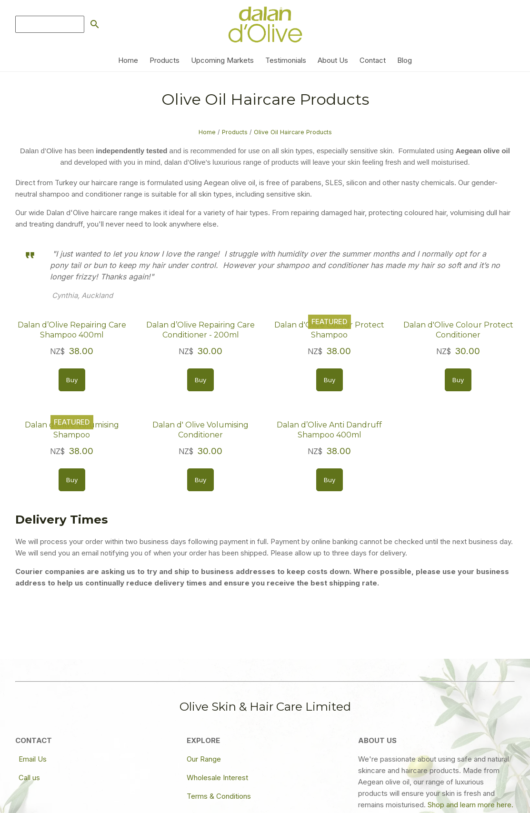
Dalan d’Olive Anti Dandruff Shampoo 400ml (329, 429)
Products (165, 60)
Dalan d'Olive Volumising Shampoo (72, 429)
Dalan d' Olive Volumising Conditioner (200, 429)
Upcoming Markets (222, 60)
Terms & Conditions (219, 796)
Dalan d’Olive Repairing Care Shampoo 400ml (72, 329)
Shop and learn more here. (470, 804)
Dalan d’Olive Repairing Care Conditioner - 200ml (200, 329)
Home (128, 60)
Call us (29, 777)
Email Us (33, 758)
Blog (404, 60)
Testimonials (285, 60)
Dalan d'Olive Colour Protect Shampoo (329, 329)
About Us (333, 60)
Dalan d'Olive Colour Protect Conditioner (458, 329)
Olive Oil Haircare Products (293, 132)
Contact (373, 60)
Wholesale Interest (217, 777)
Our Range (204, 758)
